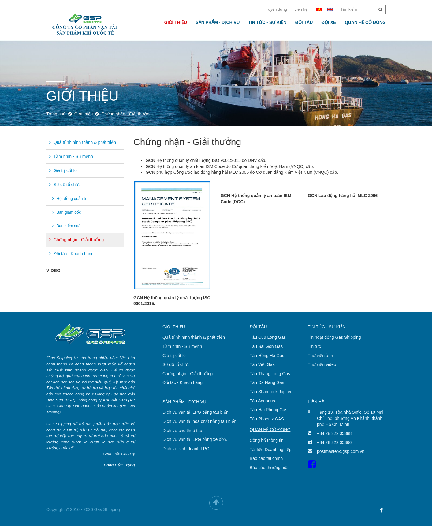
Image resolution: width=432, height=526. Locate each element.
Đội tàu (304, 22)
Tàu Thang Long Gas (270, 373)
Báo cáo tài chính (266, 458)
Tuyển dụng (276, 9)
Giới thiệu (175, 22)
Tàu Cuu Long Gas (268, 337)
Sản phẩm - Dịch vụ (217, 22)
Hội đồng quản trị (69, 198)
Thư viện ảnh (320, 355)
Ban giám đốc (66, 212)
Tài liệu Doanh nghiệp (271, 449)
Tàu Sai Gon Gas (266, 346)
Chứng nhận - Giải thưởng (76, 239)
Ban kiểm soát (67, 225)
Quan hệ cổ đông (365, 22)
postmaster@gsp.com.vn (340, 451)
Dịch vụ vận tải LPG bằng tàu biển (195, 412)
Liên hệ (300, 9)
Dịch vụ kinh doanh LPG (185, 448)
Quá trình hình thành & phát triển (82, 142)
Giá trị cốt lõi (63, 170)
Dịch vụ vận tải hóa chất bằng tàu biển (199, 421)
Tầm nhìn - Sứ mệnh (71, 156)
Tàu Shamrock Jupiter (271, 391)
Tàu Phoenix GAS (267, 418)
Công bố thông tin (267, 440)
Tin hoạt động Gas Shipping (334, 337)
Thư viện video (322, 364)
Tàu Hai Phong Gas (268, 409)
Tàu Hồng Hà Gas (267, 355)
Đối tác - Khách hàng (71, 253)
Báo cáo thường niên (270, 467)
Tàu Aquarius (262, 400)
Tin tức (314, 346)
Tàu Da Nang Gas (267, 382)
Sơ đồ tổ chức (64, 184)
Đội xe (329, 22)
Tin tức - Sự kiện (267, 22)
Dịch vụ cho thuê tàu (182, 430)
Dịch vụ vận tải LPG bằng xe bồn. (194, 439)
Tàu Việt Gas (262, 364)
